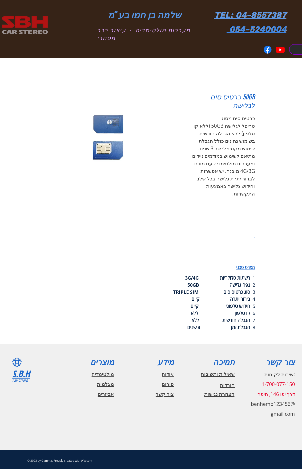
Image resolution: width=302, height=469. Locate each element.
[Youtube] (280, 50)
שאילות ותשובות (218, 374)
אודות (168, 374)
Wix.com (86, 460)
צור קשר (165, 394)
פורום (168, 384)
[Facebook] (267, 50)
